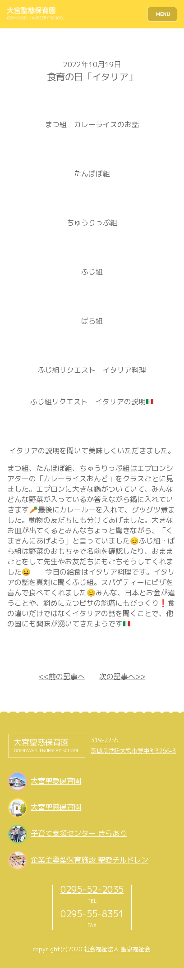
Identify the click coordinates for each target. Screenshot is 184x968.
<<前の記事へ (62, 676)
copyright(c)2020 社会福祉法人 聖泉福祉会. (92, 949)
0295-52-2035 (92, 889)
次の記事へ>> (122, 676)
